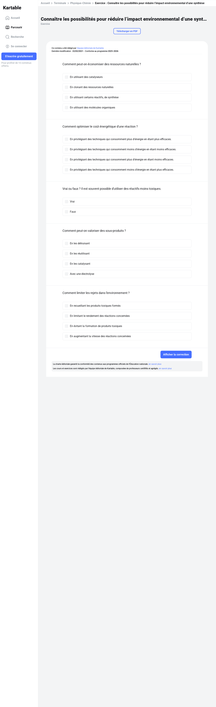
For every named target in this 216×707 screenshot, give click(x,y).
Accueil (12, 18)
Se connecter (16, 46)
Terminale (60, 3)
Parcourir (13, 27)
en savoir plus (155, 364)
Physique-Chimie (80, 3)
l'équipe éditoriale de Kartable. (90, 48)
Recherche (14, 37)
